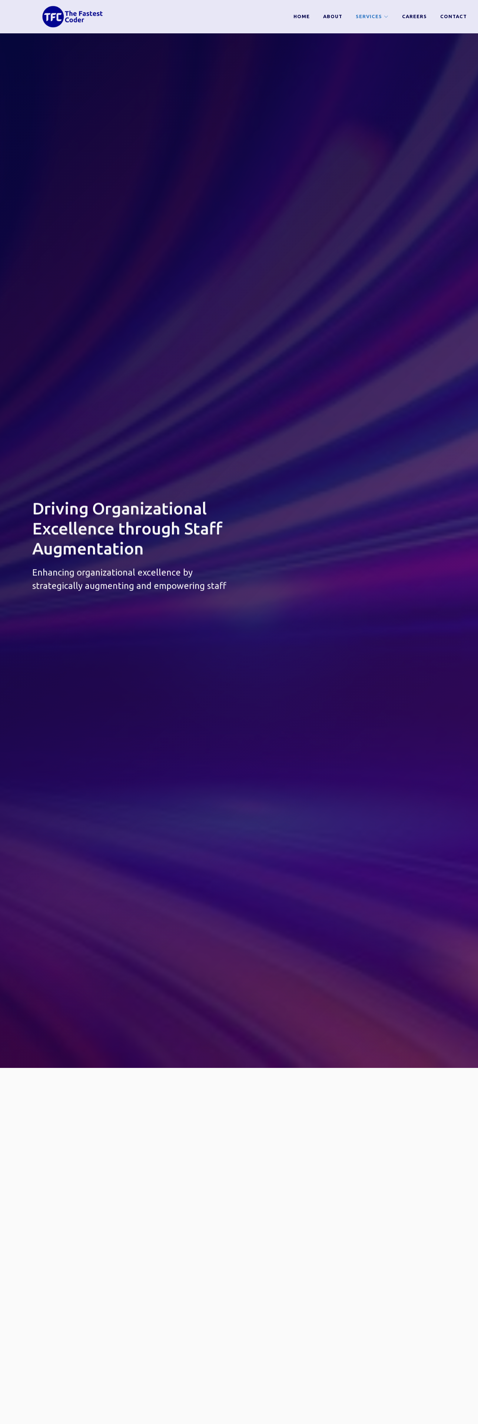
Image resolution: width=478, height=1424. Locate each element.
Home (301, 16)
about (332, 16)
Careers (414, 16)
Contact (453, 16)
